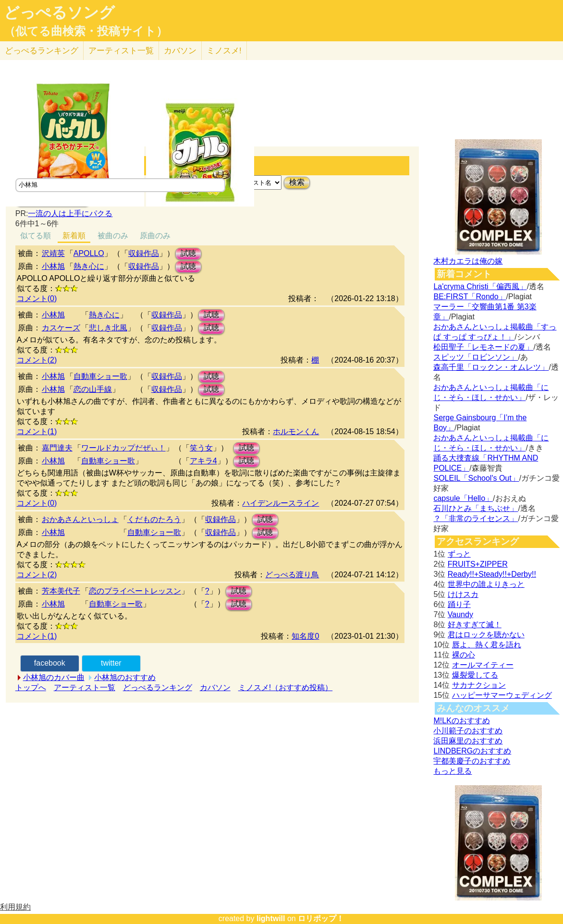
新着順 (74, 235)
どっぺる (41, 50)
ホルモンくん (296, 431)
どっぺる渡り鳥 (292, 575)
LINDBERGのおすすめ (472, 751)
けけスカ (463, 594)
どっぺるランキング (157, 687)
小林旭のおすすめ (125, 677)
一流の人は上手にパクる (70, 213)
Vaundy (460, 614)
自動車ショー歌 (100, 376)
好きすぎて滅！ (475, 624)
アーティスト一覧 (84, 687)
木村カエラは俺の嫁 (467, 261)
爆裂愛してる (475, 675)
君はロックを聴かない (486, 635)
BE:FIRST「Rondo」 (469, 296)
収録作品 (143, 253)
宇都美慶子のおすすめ (471, 761)
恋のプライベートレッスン (135, 591)
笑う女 (201, 448)
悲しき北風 (108, 328)
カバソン (180, 50)
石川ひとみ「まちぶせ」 (475, 508)
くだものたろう (154, 519)
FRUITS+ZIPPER (478, 564)
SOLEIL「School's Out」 (476, 478)
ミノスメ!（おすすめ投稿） (285, 687)
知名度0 (305, 636)
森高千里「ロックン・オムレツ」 (491, 367)
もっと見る (452, 771)
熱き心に (88, 266)
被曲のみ (113, 235)
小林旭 (53, 266)
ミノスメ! (224, 50)
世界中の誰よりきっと (486, 584)
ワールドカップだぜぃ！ (123, 448)
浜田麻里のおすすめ (467, 741)
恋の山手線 (92, 389)
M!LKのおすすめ (461, 721)
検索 (297, 182)
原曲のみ (155, 235)
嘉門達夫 (57, 448)
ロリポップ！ (321, 918)
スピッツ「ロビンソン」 (475, 357)
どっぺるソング (59, 12)
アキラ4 (203, 461)
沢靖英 (53, 253)
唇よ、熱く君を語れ (486, 645)
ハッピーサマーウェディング (502, 695)
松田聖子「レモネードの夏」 (483, 347)
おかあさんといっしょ (80, 519)
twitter (111, 663)
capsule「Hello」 (463, 498)
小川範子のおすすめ (467, 731)
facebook (49, 663)
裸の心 (463, 655)
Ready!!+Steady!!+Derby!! (492, 574)
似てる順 (35, 235)
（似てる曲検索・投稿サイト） (86, 31)
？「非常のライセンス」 (475, 518)
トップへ (30, 687)
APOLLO (88, 253)
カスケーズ (61, 328)
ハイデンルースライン (280, 503)
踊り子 (459, 604)
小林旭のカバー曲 (54, 677)
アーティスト (121, 50)
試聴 (188, 253)
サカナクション (479, 685)
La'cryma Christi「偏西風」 (479, 286)
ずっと (459, 554)
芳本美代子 (61, 591)
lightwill (271, 918)
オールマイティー (483, 665)
